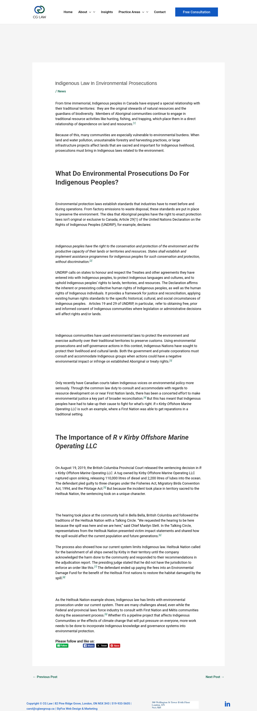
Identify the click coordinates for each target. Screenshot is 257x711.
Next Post (214, 669)
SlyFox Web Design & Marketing (77, 701)
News (62, 85)
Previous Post (45, 669)
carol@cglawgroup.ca (40, 701)
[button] (196, 10)
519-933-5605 (121, 696)
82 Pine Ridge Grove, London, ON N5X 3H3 (82, 696)
